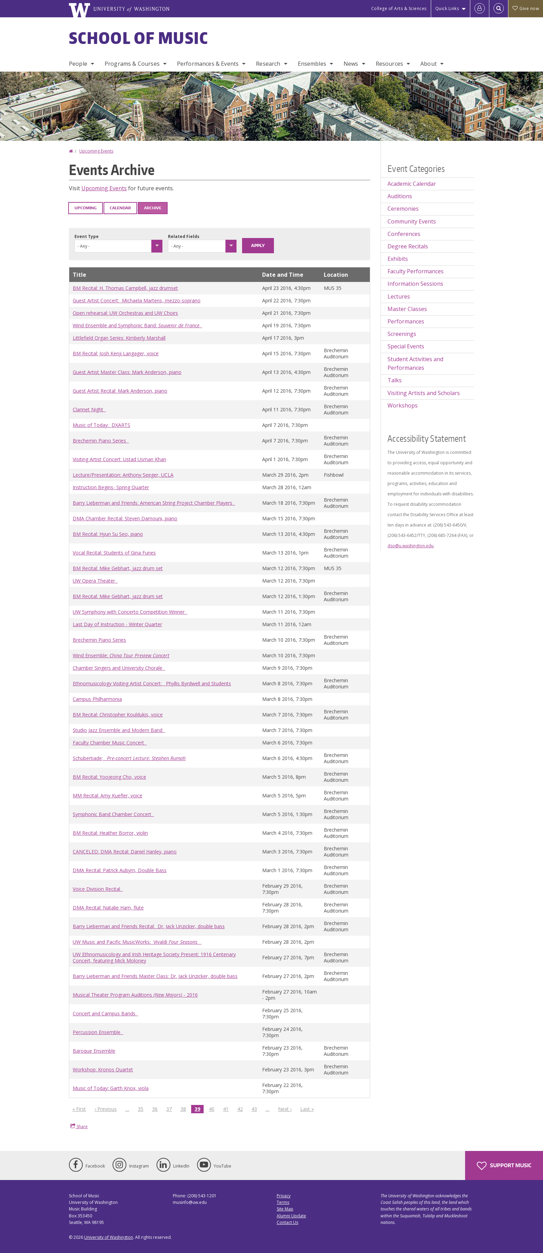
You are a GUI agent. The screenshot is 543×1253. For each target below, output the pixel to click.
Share (79, 1126)
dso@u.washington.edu (411, 546)
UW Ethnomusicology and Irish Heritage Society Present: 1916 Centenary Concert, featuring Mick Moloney (154, 957)
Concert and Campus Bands (105, 1013)
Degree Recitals (408, 246)
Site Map (285, 1209)
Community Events (412, 221)
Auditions (400, 196)
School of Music (138, 38)
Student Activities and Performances (415, 363)
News (351, 63)
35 (142, 1108)
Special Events (406, 346)
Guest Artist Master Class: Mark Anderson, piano (127, 372)
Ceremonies (403, 208)
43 (255, 1108)
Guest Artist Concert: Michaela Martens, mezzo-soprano (137, 300)
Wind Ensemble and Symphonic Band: (137, 325)
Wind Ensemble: (121, 655)
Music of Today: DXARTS (101, 425)
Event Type (86, 236)
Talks (395, 380)
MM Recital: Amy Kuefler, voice (107, 795)
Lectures (399, 296)
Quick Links (447, 8)
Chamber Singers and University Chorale (119, 668)
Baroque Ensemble (94, 1051)
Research (268, 63)
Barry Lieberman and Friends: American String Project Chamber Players (154, 503)
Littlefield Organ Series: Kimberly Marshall (119, 338)
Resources (389, 63)
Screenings (402, 334)
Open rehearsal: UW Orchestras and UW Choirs (125, 313)
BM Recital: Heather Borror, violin (110, 833)
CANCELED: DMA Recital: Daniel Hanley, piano (125, 851)
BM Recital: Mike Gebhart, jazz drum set (118, 568)
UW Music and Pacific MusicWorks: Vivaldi (137, 942)
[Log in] (479, 8)
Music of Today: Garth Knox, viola (111, 1088)
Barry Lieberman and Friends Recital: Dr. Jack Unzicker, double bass (149, 926)
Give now (526, 8)
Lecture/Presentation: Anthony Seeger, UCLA (123, 475)
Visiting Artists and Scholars (424, 393)
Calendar (120, 207)
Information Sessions (415, 283)
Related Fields (183, 236)
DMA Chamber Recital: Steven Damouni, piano (125, 518)
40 (213, 1108)
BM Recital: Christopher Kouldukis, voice (118, 714)
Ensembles (312, 63)
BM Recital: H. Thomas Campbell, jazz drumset (125, 288)
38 (184, 1108)
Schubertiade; (129, 758)
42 (241, 1108)
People (78, 63)
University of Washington (108, 1237)
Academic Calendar (412, 184)
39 (199, 1109)
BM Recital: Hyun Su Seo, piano (108, 534)
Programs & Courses (132, 63)
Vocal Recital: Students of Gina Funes (114, 552)
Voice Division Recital (98, 889)
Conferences (404, 234)
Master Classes (407, 309)
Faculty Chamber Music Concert (110, 742)
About (428, 63)
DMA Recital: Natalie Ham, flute (108, 907)
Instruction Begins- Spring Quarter (111, 487)
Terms (283, 1202)
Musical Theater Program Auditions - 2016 (135, 994)
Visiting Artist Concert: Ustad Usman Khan (119, 459)
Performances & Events (208, 63)
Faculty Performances (416, 271)
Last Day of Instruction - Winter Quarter (117, 624)
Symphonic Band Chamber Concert (113, 814)
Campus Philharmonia (97, 699)
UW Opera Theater (95, 580)
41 (227, 1108)
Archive (152, 207)
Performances (406, 321)
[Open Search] (498, 8)
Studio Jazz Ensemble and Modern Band (119, 730)
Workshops (403, 405)
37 (170, 1108)
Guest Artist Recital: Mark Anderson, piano (120, 390)
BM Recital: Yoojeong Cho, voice (109, 777)
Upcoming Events (96, 151)
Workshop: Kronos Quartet (103, 1069)
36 (156, 1108)
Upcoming (85, 207)
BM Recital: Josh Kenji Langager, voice (116, 353)
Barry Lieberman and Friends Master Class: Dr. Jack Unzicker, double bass (155, 976)
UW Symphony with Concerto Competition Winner (130, 612)
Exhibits (398, 259)
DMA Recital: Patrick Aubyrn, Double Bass (120, 870)
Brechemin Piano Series (101, 440)
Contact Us (287, 1222)
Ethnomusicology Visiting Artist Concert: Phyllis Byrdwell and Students (152, 683)
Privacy (284, 1196)
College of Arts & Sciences (399, 8)
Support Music (504, 1166)
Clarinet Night (89, 409)
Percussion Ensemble (98, 1032)
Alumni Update (291, 1216)
